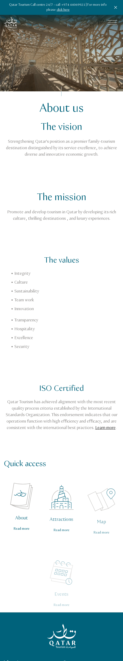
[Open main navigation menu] (112, 22)
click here (63, 10)
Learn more (105, 428)
